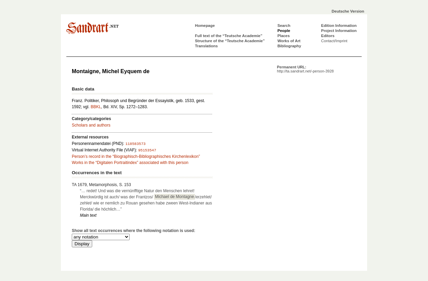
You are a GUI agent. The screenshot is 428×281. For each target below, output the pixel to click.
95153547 (147, 150)
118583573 (135, 144)
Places (283, 36)
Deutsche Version (348, 11)
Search (283, 25)
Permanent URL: (305, 69)
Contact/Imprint (334, 41)
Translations (206, 46)
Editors (327, 36)
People (283, 31)
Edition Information (339, 25)
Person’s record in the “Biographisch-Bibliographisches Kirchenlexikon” (136, 156)
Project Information (339, 31)
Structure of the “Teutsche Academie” (230, 41)
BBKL (95, 106)
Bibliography (289, 46)
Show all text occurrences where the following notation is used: (133, 230)
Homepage (205, 25)
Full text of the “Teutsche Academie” (228, 36)
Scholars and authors (91, 125)
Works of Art (288, 41)
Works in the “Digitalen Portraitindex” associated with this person (130, 162)
